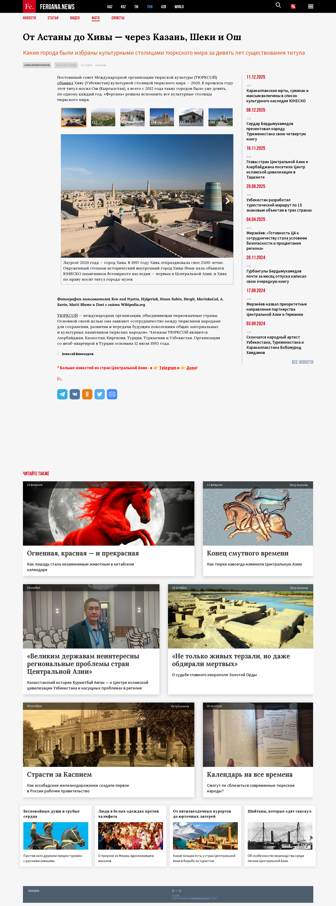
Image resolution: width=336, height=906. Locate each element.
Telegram (167, 367)
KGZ (124, 6)
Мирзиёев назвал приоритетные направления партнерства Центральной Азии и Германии (276, 309)
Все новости (302, 362)
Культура (100, 65)
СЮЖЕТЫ (120, 18)
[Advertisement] (145, 439)
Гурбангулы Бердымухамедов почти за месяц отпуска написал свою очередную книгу (276, 276)
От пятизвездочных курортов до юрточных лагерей (205, 814)
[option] (73, 117)
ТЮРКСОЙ (67, 315)
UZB (166, 6)
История (86, 65)
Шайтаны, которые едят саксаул (273, 814)
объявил (65, 82)
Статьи (54, 18)
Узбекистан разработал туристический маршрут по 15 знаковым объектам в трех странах (279, 205)
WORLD (183, 6)
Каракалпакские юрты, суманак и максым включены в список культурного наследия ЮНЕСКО (277, 95)
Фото (97, 18)
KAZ (110, 6)
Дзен (191, 367)
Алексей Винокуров (37, 65)
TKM (152, 6)
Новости (30, 18)
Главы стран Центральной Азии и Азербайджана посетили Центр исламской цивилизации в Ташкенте (277, 169)
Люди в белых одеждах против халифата (124, 814)
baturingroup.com (200, 901)
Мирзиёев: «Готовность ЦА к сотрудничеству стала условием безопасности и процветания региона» (276, 240)
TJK (138, 6)
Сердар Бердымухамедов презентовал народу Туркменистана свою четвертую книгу (276, 131)
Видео (77, 18)
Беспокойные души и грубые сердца (54, 814)
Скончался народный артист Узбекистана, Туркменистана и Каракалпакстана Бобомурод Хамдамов (275, 344)
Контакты (33, 893)
